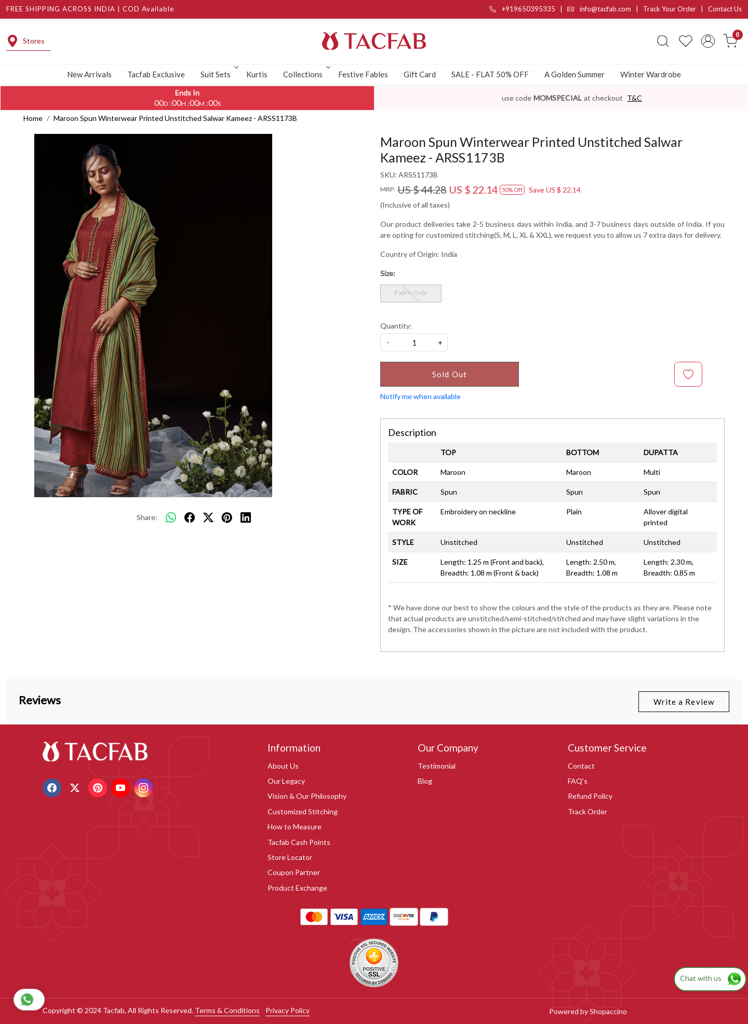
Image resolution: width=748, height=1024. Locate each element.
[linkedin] (245, 517)
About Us (283, 765)
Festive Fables (363, 74)
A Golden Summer (574, 74)
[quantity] (414, 342)
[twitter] (208, 517)
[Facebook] (53, 786)
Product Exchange (297, 887)
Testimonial (437, 765)
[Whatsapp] (171, 517)
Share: (147, 517)
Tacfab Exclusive (156, 74)
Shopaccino (608, 1011)
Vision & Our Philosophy (307, 795)
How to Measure (295, 826)
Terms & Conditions (227, 1010)
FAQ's (577, 780)
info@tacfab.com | (605, 9)
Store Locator (290, 857)
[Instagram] (144, 786)
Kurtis (257, 74)
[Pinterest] (99, 786)
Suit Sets (219, 74)
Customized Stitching (303, 811)
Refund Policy (590, 795)
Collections (306, 74)
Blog (425, 780)
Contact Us (725, 9)
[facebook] (189, 517)
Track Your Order (669, 9)
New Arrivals (89, 74)
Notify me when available (420, 396)
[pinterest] (227, 517)
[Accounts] (708, 41)
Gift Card (420, 74)
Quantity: (396, 325)
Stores (25, 41)
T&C (634, 97)
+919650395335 (522, 9)
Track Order (587, 811)
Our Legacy (286, 780)
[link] (662, 41)
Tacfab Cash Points (299, 842)
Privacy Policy (287, 1010)
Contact (581, 765)
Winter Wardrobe (650, 74)
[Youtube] (121, 786)
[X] (76, 786)
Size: (387, 273)
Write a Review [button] (683, 701)
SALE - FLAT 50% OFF (490, 74)
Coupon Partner (294, 872)
